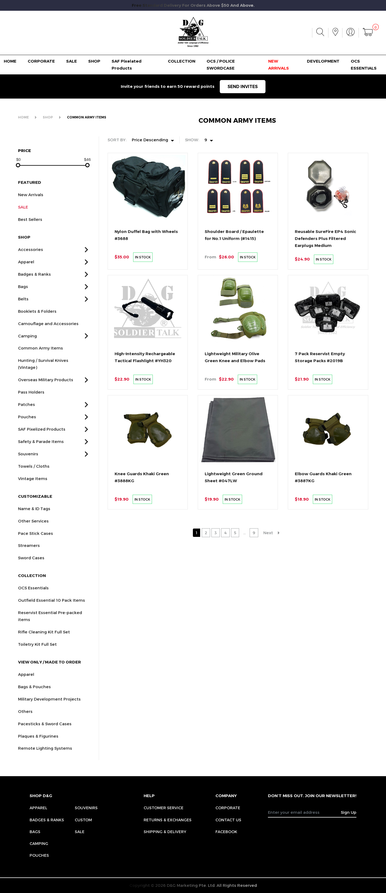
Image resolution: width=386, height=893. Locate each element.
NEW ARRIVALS (278, 65)
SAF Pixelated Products (126, 65)
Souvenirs (86, 807)
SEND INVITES (243, 86)
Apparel (38, 807)
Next (268, 532)
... (244, 532)
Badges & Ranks (47, 820)
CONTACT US (228, 820)
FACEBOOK (226, 831)
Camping (39, 843)
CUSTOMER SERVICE (163, 807)
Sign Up (348, 812)
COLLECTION (181, 61)
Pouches (39, 855)
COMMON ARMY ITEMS (86, 117)
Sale (79, 831)
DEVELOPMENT (323, 61)
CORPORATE (41, 61)
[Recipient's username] (304, 812)
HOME (10, 61)
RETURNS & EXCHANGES (168, 820)
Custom (83, 820)
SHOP (94, 61)
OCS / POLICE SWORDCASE (221, 65)
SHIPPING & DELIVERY (165, 831)
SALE (71, 61)
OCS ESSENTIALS (364, 65)
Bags (35, 831)
